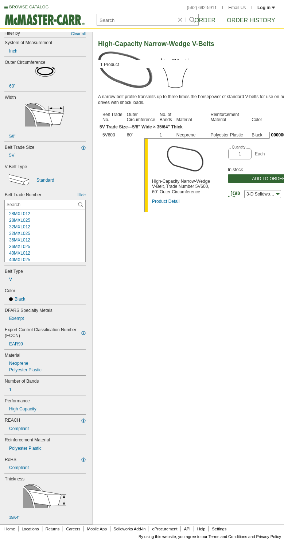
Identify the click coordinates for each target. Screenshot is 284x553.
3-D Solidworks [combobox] (263, 194)
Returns (53, 529)
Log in (266, 7)
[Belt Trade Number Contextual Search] (45, 204)
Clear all (78, 33)
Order (204, 20)
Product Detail (165, 201)
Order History (251, 20)
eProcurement (165, 529)
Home (9, 529)
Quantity (238, 147)
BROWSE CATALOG (28, 7)
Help (201, 529)
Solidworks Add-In (129, 529)
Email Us (237, 7)
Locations (30, 529)
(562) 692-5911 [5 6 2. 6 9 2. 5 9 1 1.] (202, 7)
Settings (219, 529)
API (187, 529)
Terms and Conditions (228, 536)
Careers (73, 529)
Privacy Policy (268, 536)
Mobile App (97, 529)
